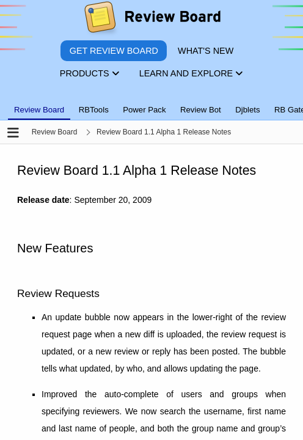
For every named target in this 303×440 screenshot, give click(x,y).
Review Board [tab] (39, 109)
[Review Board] (152, 20)
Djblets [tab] (247, 109)
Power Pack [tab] (144, 109)
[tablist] (151, 102)
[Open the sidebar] (13, 133)
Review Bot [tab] (200, 109)
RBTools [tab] (94, 109)
